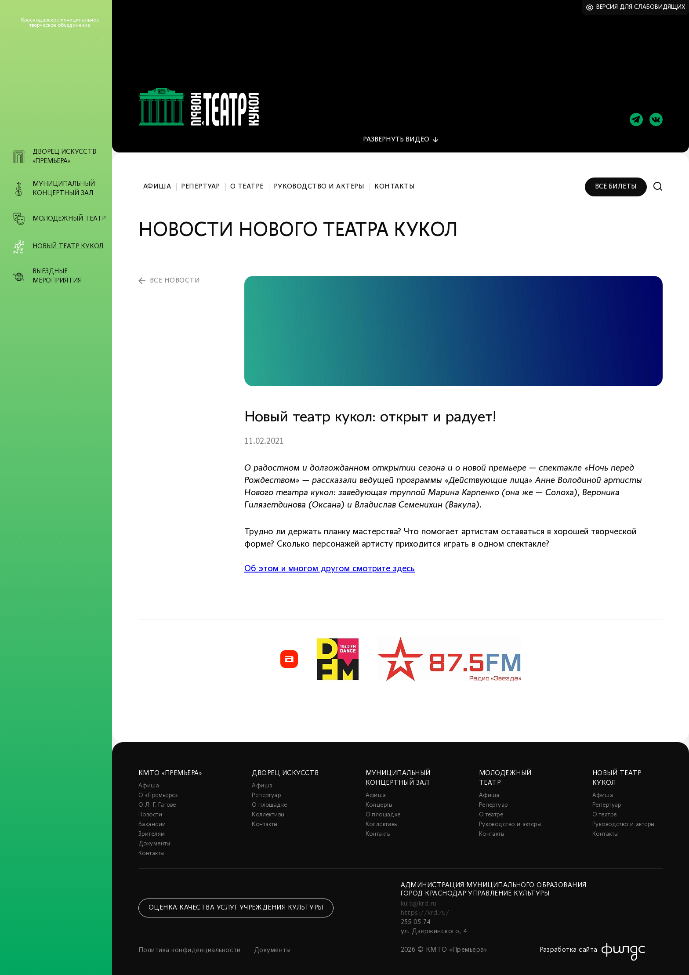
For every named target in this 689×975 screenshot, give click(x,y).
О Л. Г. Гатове (157, 797)
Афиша (157, 179)
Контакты (394, 179)
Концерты (379, 797)
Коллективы (268, 807)
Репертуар (200, 179)
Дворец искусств (285, 765)
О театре (247, 179)
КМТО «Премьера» (170, 765)
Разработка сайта (569, 942)
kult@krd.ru (419, 896)
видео (396, 132)
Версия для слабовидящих (640, 7)
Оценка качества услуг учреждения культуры (236, 900)
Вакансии (152, 817)
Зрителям (151, 826)
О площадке (269, 797)
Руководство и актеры (319, 179)
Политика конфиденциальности (189, 942)
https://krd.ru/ (425, 905)
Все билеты (616, 179)
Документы (154, 836)
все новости (175, 273)
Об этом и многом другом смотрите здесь (329, 561)
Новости (150, 807)
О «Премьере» (158, 788)
